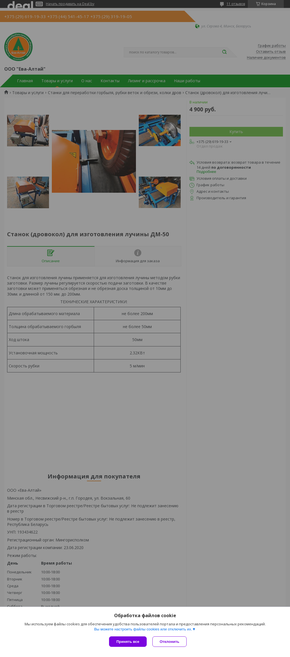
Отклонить (169, 641)
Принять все (127, 641)
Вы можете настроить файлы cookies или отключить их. (143, 629)
